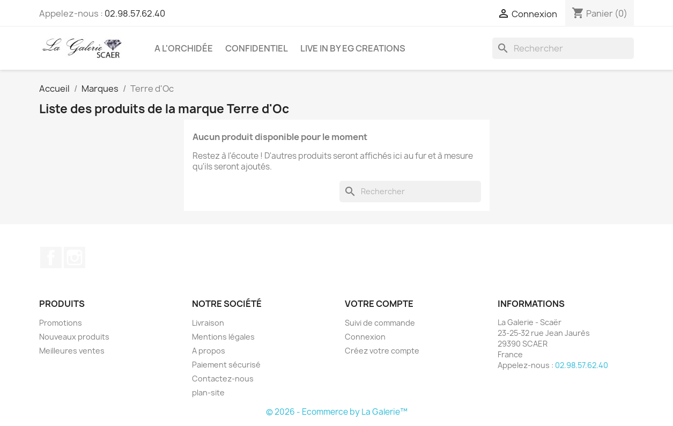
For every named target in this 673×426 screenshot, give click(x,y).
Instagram (74, 257)
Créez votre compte (382, 351)
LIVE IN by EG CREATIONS (352, 48)
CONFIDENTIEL (256, 48)
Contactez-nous (223, 378)
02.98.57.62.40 (135, 13)
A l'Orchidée (183, 48)
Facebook (51, 257)
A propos (208, 351)
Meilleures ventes (72, 351)
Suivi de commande (380, 323)
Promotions (60, 323)
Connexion (365, 337)
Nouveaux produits (74, 337)
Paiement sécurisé (226, 364)
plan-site (208, 392)
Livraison (208, 323)
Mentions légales (223, 337)
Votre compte (379, 304)
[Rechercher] (563, 48)
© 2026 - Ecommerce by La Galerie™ (337, 411)
